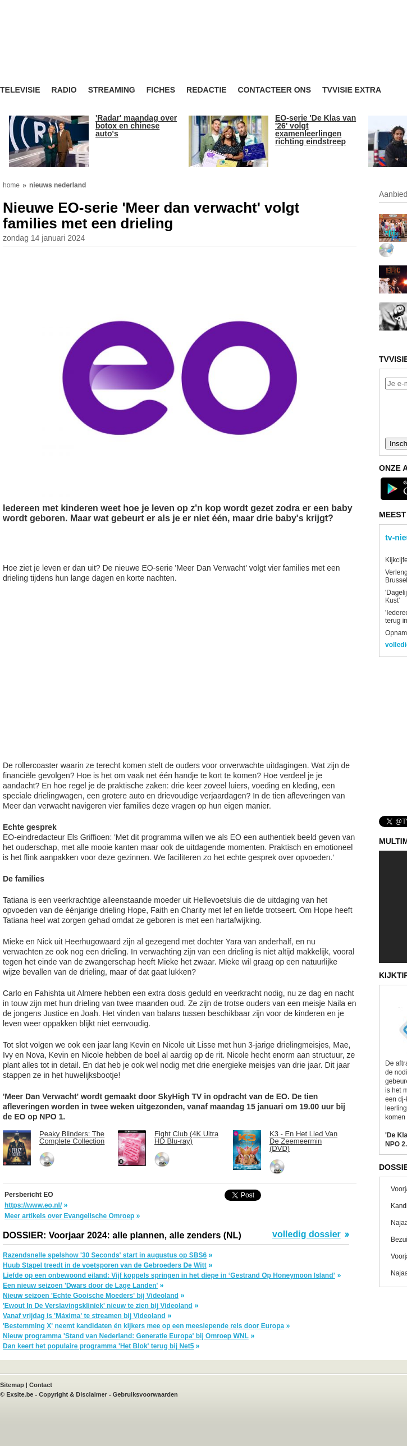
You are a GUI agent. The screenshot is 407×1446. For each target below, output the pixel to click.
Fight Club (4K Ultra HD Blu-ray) (186, 1137)
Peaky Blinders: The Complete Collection (71, 1137)
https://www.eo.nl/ (33, 1205)
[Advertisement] (92, 549)
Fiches (161, 90)
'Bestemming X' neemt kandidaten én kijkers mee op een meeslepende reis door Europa (143, 1326)
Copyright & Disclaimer (73, 1394)
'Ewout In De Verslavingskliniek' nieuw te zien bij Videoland (98, 1306)
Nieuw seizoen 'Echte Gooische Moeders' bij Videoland (91, 1296)
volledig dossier (306, 1234)
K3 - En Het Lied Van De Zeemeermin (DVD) (303, 1141)
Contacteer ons (274, 90)
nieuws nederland (57, 185)
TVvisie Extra (351, 90)
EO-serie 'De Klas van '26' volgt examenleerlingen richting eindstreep (315, 129)
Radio (64, 90)
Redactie (206, 90)
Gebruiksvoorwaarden (145, 1394)
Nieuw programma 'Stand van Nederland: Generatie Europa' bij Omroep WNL (126, 1336)
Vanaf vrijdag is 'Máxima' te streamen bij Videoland (84, 1316)
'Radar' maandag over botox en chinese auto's (136, 125)
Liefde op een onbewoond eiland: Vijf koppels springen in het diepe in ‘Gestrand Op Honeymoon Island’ (169, 1275)
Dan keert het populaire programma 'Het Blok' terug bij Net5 (98, 1346)
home (11, 185)
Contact (40, 1384)
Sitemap (12, 1384)
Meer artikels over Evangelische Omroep (69, 1216)
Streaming (111, 90)
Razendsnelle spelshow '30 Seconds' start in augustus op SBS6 (105, 1255)
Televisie (20, 90)
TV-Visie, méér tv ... (89, 51)
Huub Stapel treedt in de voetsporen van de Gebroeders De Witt (105, 1265)
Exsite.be (19, 1394)
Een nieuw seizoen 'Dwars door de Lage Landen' (80, 1285)
